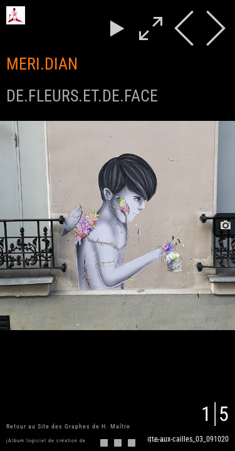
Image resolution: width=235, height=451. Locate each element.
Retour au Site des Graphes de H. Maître (68, 426)
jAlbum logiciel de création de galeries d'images (70, 440)
